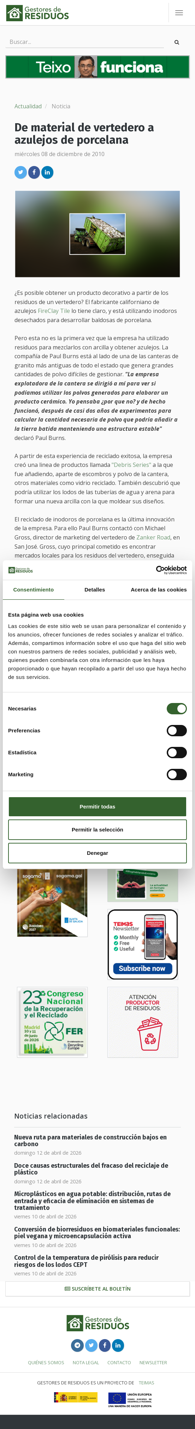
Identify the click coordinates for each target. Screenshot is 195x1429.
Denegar (97, 853)
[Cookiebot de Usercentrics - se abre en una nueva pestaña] (156, 570)
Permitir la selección (97, 830)
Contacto (119, 1362)
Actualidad (28, 106)
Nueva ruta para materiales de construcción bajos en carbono (90, 1141)
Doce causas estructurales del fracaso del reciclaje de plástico (91, 1169)
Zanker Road (153, 537)
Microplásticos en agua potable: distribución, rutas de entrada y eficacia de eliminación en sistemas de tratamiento (92, 1201)
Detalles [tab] (94, 590)
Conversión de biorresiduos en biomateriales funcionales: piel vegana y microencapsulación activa (97, 1233)
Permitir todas (98, 807)
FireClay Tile (54, 311)
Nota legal (86, 1362)
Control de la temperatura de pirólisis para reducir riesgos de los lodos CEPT (86, 1261)
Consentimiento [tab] (33, 590)
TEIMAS (146, 1382)
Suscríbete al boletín (98, 1288)
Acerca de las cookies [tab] (159, 590)
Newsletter (153, 1362)
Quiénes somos (46, 1362)
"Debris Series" (131, 465)
